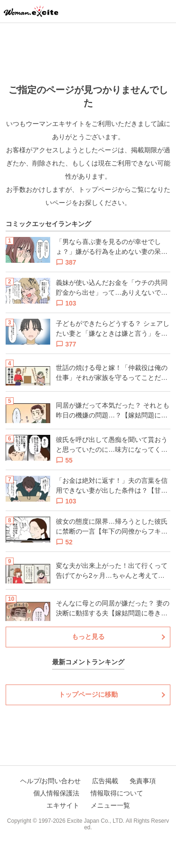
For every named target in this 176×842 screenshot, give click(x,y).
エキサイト (62, 805)
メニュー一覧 (110, 805)
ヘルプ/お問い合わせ (50, 781)
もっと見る (88, 636)
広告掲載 (105, 781)
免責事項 (143, 781)
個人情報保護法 (56, 793)
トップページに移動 (88, 694)
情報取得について (117, 793)
